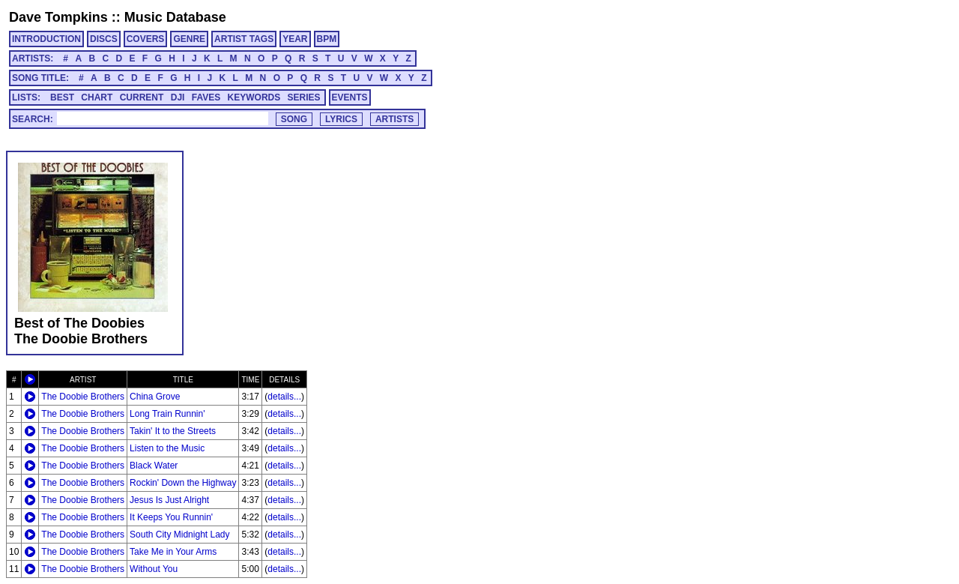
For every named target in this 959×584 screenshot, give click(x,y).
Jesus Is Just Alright (169, 500)
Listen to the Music (167, 448)
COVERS (146, 39)
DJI (178, 97)
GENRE (189, 39)
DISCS (104, 39)
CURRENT (142, 97)
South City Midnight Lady (179, 534)
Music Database (175, 17)
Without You (154, 569)
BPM (327, 39)
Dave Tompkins (58, 17)
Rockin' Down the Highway (183, 483)
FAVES (206, 97)
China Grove (155, 396)
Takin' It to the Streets (173, 431)
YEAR (294, 39)
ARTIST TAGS (243, 39)
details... (284, 396)
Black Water (154, 465)
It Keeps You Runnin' (171, 517)
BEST (62, 97)
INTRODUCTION (46, 39)
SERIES (304, 97)
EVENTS (350, 97)
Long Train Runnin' (167, 414)
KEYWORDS (254, 97)
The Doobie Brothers (82, 396)
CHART (96, 97)
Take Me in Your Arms (173, 552)
